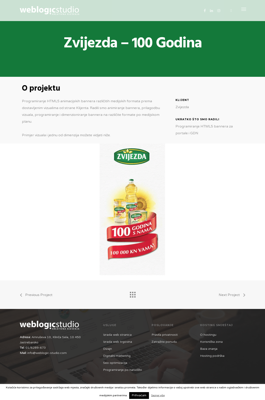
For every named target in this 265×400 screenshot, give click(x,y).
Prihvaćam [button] (139, 395)
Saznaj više (158, 395)
